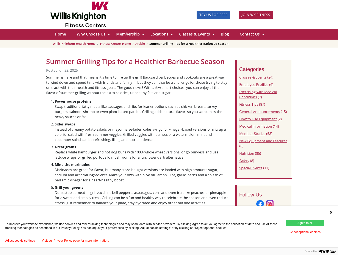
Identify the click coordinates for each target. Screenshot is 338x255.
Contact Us (250, 34)
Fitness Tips (248, 104)
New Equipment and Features (263, 141)
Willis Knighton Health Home (74, 44)
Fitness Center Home (115, 44)
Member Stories (252, 133)
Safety (244, 160)
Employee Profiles (253, 84)
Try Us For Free (213, 14)
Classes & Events (194, 34)
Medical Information (255, 126)
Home (60, 34)
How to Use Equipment (258, 119)
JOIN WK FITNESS (256, 14)
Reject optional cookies (305, 232)
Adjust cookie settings (20, 240)
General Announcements (259, 111)
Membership (128, 34)
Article (140, 44)
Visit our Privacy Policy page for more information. (75, 240)
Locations (159, 34)
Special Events (250, 168)
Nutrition (246, 153)
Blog (225, 34)
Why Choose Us (91, 34)
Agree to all (305, 223)
